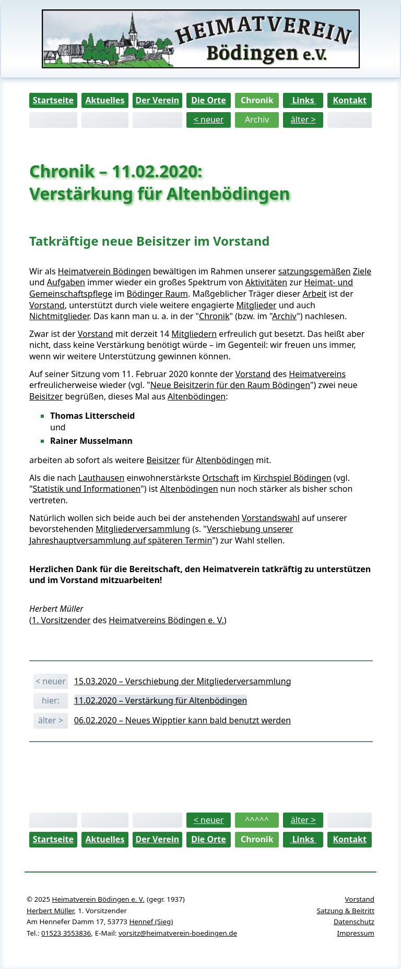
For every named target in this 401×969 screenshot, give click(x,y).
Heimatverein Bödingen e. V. (98, 899)
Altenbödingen (197, 396)
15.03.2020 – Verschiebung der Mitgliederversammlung (182, 681)
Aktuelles (104, 100)
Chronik (257, 100)
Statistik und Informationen (87, 488)
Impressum (355, 933)
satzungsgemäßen (314, 271)
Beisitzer (46, 396)
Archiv (257, 119)
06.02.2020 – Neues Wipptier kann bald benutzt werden (182, 720)
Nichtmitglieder (59, 316)
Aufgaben (66, 282)
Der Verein (157, 100)
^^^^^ (257, 820)
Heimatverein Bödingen (104, 271)
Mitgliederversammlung (143, 529)
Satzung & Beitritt (345, 910)
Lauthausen (101, 477)
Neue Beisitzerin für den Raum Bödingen (230, 385)
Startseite (53, 100)
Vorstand (47, 305)
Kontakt (349, 100)
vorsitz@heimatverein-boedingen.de (178, 933)
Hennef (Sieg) (151, 921)
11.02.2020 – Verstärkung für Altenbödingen (160, 700)
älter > (303, 119)
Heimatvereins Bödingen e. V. (166, 620)
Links (303, 100)
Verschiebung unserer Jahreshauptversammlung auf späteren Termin (161, 534)
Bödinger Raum (157, 293)
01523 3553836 (66, 933)
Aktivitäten (266, 282)
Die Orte (208, 100)
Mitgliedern (194, 334)
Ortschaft (220, 477)
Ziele (362, 271)
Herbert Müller (50, 910)
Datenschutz (354, 921)
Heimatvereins (317, 374)
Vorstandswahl (271, 518)
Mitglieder (257, 305)
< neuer (209, 119)
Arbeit (315, 293)
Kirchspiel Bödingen (292, 477)
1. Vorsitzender (61, 620)
